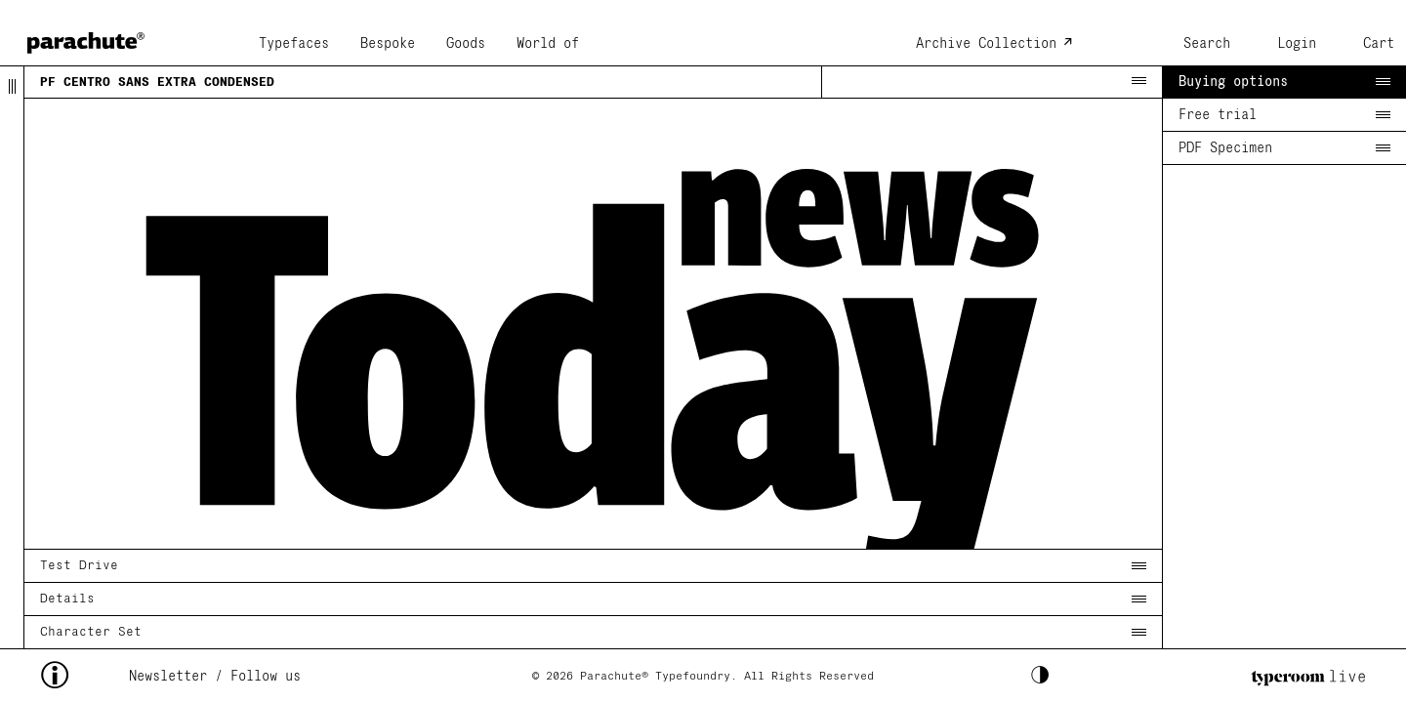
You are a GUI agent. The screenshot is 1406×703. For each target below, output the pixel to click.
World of (548, 44)
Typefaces (294, 44)
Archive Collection (986, 44)
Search (1206, 44)
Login (1296, 44)
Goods (465, 44)
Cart (1378, 44)
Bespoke (387, 44)
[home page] (86, 36)
